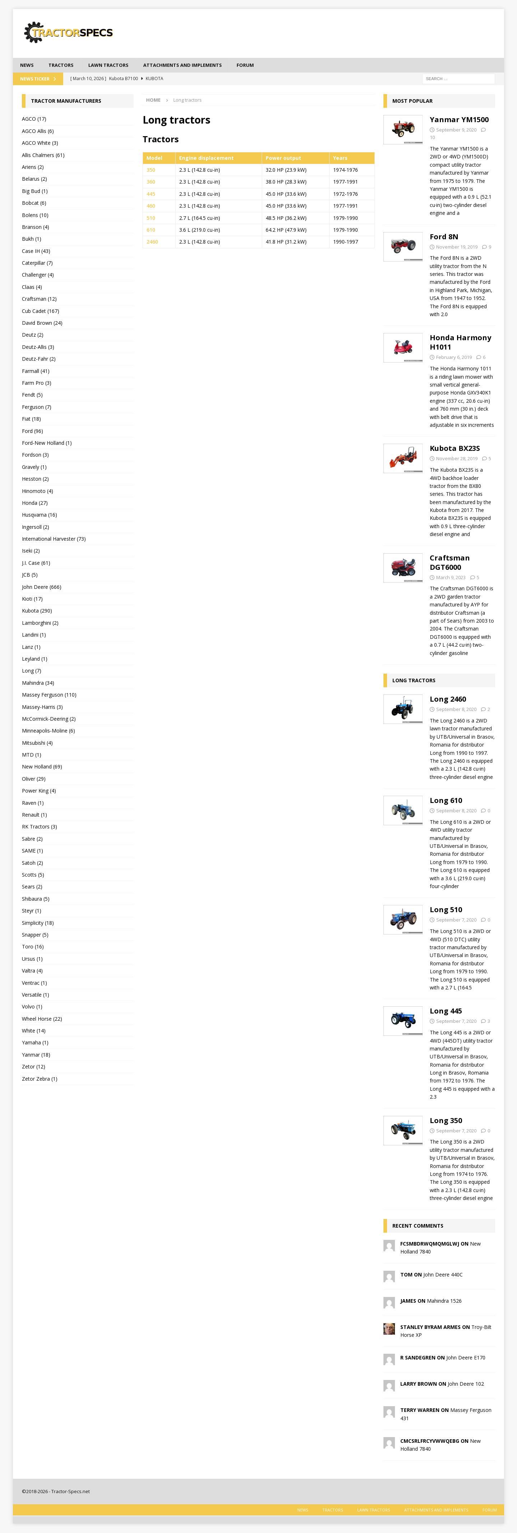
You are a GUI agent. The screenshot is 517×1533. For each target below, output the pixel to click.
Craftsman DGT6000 (450, 562)
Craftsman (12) (39, 299)
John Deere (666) (41, 587)
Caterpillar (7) (37, 263)
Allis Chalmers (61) (43, 155)
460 (150, 206)
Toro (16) (33, 947)
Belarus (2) (34, 179)
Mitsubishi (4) (37, 743)
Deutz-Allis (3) (38, 347)
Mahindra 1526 (444, 1301)
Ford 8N (444, 237)
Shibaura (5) (36, 899)
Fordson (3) (35, 455)
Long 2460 (448, 700)
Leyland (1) (34, 659)
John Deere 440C (443, 1274)
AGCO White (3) (40, 143)
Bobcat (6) (34, 203)
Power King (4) (39, 791)
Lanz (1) (31, 647)
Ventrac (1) (34, 983)
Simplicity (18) (38, 923)
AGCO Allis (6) (38, 131)
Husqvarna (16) (39, 515)
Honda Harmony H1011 (460, 342)
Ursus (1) (32, 959)
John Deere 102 (466, 1384)
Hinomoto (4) (37, 491)
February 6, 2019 (454, 358)
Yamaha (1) (35, 1043)
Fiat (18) (31, 419)
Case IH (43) (36, 251)
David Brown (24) (42, 323)
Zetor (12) (33, 1067)
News (27, 65)
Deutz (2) (32, 335)
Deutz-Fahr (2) (39, 359)
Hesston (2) (35, 479)
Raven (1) (33, 803)
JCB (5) (30, 575)
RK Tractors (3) (39, 827)
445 (150, 194)
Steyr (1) (31, 911)
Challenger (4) (38, 275)
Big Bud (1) (35, 191)
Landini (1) (34, 635)
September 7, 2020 (456, 920)
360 (150, 182)
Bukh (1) (31, 239)
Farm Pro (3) (36, 383)
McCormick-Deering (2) (49, 719)
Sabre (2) (32, 839)
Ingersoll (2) (35, 527)
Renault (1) (34, 815)
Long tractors (414, 681)
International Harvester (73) (54, 539)
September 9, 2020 (456, 130)
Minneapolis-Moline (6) (48, 731)
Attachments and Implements (193, 65)
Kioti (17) (32, 599)
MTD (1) (31, 755)
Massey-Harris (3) (42, 707)
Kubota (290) (37, 611)
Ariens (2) (33, 167)
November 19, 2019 (457, 247)
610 (150, 230)
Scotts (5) (33, 875)
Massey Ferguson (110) (49, 695)
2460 (152, 242)
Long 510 (446, 910)
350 (150, 170)
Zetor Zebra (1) (39, 1079)
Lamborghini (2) (40, 623)
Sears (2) (32, 887)
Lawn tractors (114, 65)
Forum (260, 65)
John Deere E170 (465, 1358)
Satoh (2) (32, 863)
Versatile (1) (35, 995)
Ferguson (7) (36, 407)
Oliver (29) (34, 779)
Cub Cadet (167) (40, 311)
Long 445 (446, 1011)
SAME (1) (32, 851)
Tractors (63, 65)
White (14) (34, 1031)
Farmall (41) (36, 371)
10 (432, 138)
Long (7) (31, 671)
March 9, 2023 (451, 577)
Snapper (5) (35, 935)
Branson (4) (35, 227)
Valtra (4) (32, 971)
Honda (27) (35, 503)
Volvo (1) (32, 1007)
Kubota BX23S (455, 449)
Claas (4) (32, 287)
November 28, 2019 (457, 459)
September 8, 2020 (456, 710)
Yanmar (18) (36, 1055)
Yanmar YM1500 (459, 120)
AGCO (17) (34, 119)
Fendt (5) (32, 395)
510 (150, 218)
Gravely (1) (34, 467)
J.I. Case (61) (36, 563)
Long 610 (446, 801)
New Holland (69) (42, 767)
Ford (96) (32, 431)
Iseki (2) (31, 551)
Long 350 (446, 1121)
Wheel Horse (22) (42, 1019)
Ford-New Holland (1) (47, 443)
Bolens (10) (35, 215)
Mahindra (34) (38, 683)
